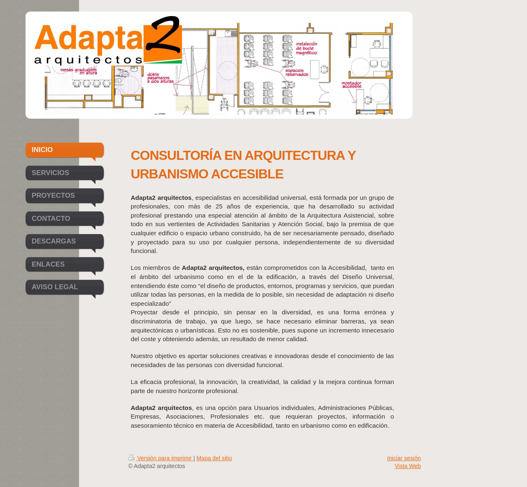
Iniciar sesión (404, 458)
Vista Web (408, 466)
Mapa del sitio (214, 458)
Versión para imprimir (161, 458)
